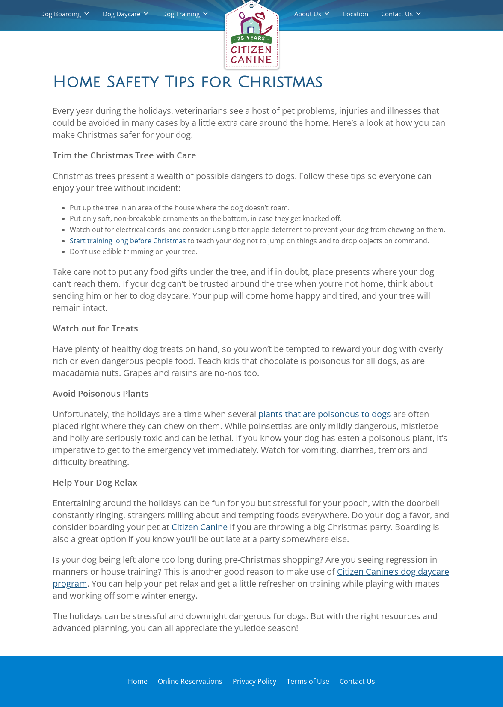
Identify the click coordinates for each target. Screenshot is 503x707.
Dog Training (181, 13)
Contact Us (397, 13)
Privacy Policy (254, 681)
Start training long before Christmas (128, 240)
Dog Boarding (60, 13)
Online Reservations (190, 681)
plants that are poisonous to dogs (324, 414)
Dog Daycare (121, 13)
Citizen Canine (200, 527)
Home (138, 681)
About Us (307, 13)
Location (355, 13)
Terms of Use (308, 681)
